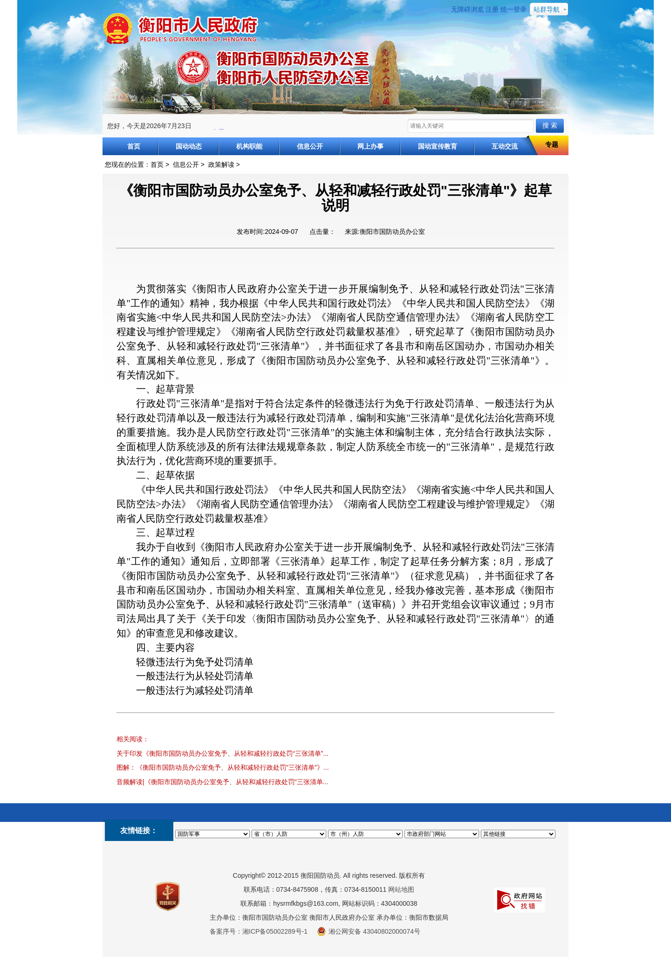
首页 (133, 146)
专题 (551, 144)
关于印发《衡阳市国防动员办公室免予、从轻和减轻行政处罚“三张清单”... (222, 753)
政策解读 (221, 164)
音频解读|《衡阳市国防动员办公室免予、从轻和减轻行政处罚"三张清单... (222, 782)
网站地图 (401, 889)
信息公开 (310, 146)
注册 (492, 9)
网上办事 (370, 146)
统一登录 (513, 9)
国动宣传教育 (437, 146)
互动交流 (505, 146)
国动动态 (189, 146)
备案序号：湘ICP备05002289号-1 (259, 931)
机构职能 (249, 146)
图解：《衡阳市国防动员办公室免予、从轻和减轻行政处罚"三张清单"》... (222, 767)
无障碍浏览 (467, 9)
